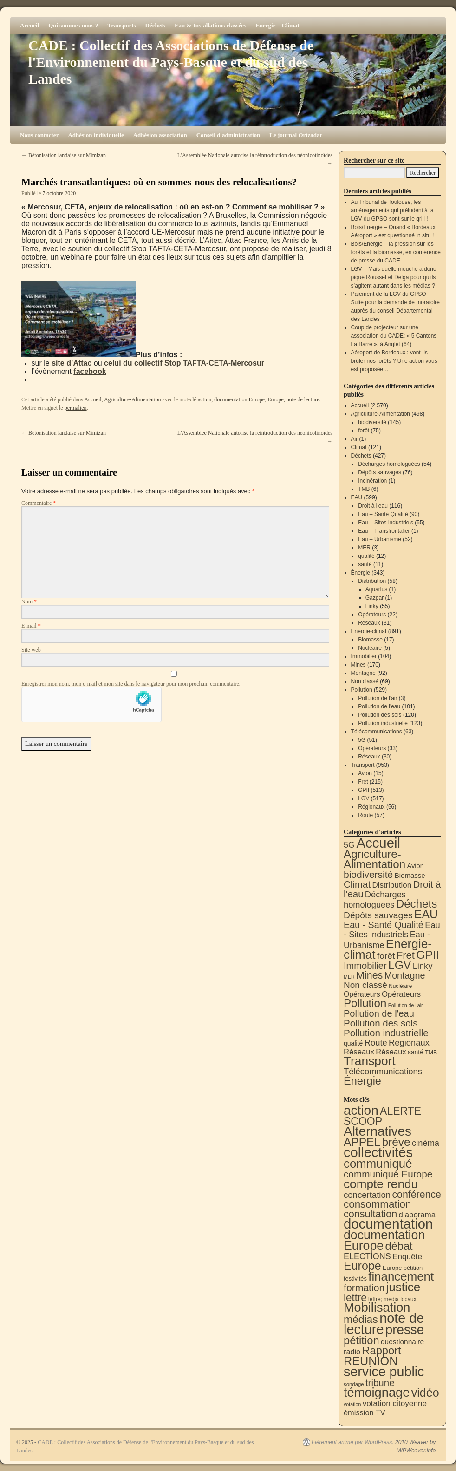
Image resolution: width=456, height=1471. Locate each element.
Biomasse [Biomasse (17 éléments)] (410, 875)
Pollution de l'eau (379, 706)
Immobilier (364, 656)
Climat (359, 447)
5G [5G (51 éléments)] (349, 845)
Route (365, 815)
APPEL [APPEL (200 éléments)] (362, 1142)
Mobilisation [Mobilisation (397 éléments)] (377, 1307)
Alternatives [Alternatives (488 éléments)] (377, 1131)
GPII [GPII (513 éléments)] (427, 954)
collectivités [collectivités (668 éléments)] (378, 1152)
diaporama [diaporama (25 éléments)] (417, 1214)
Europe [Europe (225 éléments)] (362, 1265)
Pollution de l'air (377, 698)
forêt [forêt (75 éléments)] (386, 956)
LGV (363, 798)
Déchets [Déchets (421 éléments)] (416, 903)
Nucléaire (370, 648)
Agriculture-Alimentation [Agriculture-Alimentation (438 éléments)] (374, 859)
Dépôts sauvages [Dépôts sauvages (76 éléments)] (378, 915)
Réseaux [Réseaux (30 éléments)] (391, 1051)
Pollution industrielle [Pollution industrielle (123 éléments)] (386, 1032)
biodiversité (372, 422)
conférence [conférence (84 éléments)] (416, 1194)
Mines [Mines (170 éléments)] (369, 975)
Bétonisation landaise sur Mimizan (63, 155)
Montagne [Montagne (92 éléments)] (404, 975)
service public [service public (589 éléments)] (384, 1371)
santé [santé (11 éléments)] (415, 1052)
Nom (29, 601)
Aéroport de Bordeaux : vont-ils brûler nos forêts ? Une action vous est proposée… (394, 361)
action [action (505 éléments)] (361, 1110)
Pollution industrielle (383, 723)
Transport (363, 765)
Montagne (363, 673)
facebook (89, 371)
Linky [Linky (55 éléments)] (423, 966)
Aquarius (376, 589)
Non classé (364, 681)
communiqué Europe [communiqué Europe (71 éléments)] (388, 1174)
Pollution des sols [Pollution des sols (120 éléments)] (380, 1023)
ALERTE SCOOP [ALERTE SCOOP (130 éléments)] (382, 1116)
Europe (275, 399)
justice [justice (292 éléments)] (403, 1287)
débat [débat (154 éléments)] (399, 1246)
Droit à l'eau (373, 506)
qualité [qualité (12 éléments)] (353, 1043)
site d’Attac (71, 363)
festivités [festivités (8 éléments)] (355, 1278)
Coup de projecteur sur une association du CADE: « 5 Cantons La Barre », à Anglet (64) (394, 335)
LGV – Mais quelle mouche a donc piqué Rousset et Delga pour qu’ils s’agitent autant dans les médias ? (393, 277)
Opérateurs (372, 614)
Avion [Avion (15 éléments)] (415, 866)
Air (354, 439)
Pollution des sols (379, 715)
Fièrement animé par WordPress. (353, 1442)
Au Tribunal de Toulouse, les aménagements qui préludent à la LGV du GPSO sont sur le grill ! (392, 210)
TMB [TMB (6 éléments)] (431, 1052)
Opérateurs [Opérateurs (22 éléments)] (362, 994)
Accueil (29, 25)
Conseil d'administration (228, 134)
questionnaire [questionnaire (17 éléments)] (402, 1342)
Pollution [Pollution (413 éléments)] (365, 1003)
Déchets (155, 25)
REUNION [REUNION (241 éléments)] (370, 1360)
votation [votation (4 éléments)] (352, 1404)
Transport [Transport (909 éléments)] (370, 1061)
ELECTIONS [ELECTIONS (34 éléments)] (367, 1256)
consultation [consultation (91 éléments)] (370, 1214)
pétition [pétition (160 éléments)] (361, 1340)
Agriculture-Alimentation (132, 399)
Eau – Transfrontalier (384, 531)
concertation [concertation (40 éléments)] (367, 1195)
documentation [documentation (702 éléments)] (388, 1223)
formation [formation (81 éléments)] (364, 1287)
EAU (357, 497)
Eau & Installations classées (210, 25)
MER (364, 547)
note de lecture (303, 399)
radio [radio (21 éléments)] (352, 1351)
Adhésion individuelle (96, 134)
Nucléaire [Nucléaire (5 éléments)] (400, 986)
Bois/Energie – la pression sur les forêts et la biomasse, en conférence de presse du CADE (396, 252)
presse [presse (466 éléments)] (404, 1329)
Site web (31, 650)
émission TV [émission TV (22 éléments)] (364, 1412)
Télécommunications (376, 731)
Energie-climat (369, 631)
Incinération (372, 480)
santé (364, 564)
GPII (363, 790)
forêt (363, 430)
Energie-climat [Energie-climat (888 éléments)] (388, 949)
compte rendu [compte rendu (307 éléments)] (381, 1184)
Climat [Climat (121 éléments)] (357, 884)
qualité (366, 556)
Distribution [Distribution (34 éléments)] (392, 885)
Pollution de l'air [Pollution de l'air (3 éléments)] (405, 1005)
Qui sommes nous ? (73, 25)
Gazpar (374, 598)
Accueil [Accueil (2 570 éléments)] (378, 842)
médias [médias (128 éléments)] (361, 1319)
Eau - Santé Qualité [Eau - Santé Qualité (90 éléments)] (383, 925)
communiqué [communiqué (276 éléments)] (378, 1163)
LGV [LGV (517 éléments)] (399, 965)
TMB (364, 489)
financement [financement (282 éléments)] (401, 1276)
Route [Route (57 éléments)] (376, 1042)
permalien (76, 408)
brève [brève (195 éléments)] (396, 1142)
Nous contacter (39, 134)
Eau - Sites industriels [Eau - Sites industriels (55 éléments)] (392, 929)
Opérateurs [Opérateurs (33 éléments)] (401, 994)
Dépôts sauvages (379, 472)
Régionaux (371, 807)
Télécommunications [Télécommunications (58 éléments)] (383, 1071)
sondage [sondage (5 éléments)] (354, 1384)
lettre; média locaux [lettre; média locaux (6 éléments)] (392, 1299)
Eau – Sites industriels (385, 522)
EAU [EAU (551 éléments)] (426, 914)
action (204, 399)
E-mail (31, 625)
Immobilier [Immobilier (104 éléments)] (365, 966)
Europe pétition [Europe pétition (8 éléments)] (403, 1267)
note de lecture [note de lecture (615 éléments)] (384, 1324)
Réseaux (369, 623)
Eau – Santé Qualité (383, 514)
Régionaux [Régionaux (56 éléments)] (409, 1042)
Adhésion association (160, 134)
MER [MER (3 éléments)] (349, 977)
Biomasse (370, 639)
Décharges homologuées (389, 464)
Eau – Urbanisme (379, 539)
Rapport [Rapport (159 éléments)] (381, 1351)
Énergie (360, 572)
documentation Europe (239, 399)
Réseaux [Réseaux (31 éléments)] (359, 1051)
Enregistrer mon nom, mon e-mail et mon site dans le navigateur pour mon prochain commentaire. (131, 683)
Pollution (361, 689)
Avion (365, 773)
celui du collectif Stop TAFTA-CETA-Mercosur (184, 363)
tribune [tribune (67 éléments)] (380, 1382)
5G (361, 740)
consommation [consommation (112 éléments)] (377, 1204)
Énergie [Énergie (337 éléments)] (362, 1081)
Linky (371, 606)
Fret (363, 781)
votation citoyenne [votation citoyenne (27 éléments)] (395, 1403)
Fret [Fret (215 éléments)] (406, 955)
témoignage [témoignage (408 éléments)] (377, 1392)
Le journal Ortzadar (295, 134)
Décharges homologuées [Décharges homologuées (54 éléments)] (375, 899)
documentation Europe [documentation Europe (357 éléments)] (384, 1240)
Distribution (372, 581)
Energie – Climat (277, 25)
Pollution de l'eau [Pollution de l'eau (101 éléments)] (379, 1013)
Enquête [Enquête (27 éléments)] (407, 1256)
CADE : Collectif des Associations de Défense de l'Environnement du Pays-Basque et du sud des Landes (170, 62)
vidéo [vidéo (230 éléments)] (425, 1392)
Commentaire (38, 503)
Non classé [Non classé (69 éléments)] (365, 985)
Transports (121, 25)
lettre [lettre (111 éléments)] (355, 1297)
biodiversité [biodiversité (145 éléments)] (368, 874)
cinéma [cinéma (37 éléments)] (425, 1143)
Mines (358, 664)
